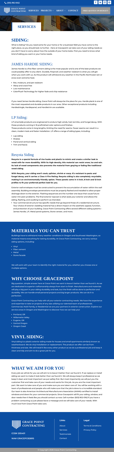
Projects (47, 10)
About (61, 10)
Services (33, 10)
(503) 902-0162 (13, 3)
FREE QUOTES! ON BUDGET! (95, 11)
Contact (73, 10)
